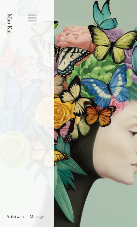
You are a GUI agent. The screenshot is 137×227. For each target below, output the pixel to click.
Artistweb (15, 216)
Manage (37, 216)
